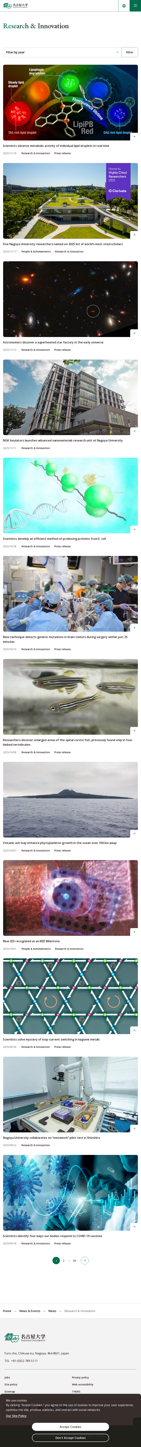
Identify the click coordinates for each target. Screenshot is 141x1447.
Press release (62, 153)
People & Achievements (36, 251)
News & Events (30, 1310)
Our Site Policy (16, 1416)
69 (74, 1260)
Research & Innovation (35, 153)
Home (7, 1310)
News (52, 1310)
